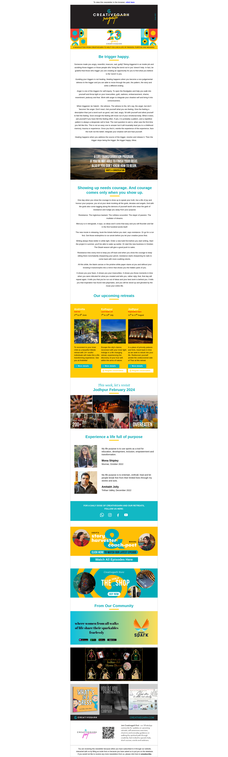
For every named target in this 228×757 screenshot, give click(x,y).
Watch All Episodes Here (114, 559)
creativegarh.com (142, 717)
